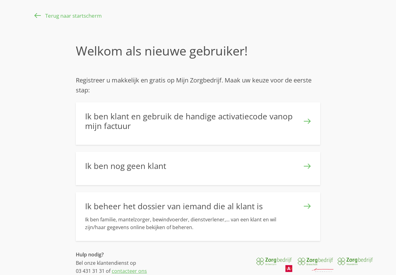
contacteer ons (129, 271)
